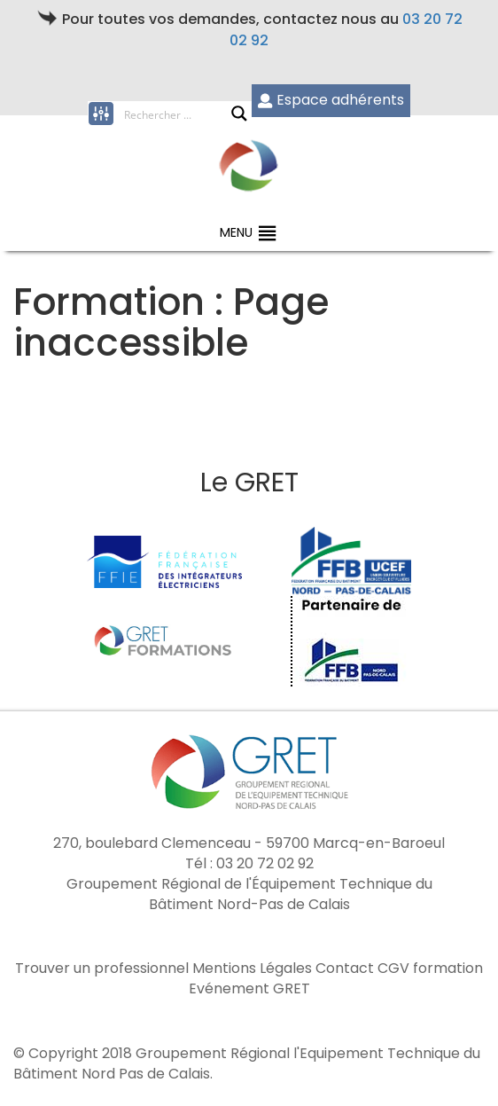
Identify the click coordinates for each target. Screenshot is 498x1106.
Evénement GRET (249, 989)
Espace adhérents (331, 100)
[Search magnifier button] (239, 113)
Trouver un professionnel (102, 968)
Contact (344, 968)
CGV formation (430, 968)
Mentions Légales (252, 968)
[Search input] (177, 113)
